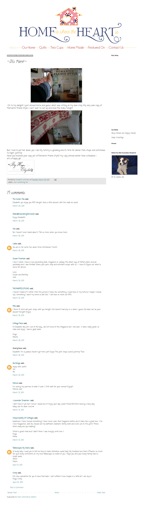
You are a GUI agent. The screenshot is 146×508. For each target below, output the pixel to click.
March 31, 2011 (18, 392)
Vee (14, 229)
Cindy (15, 473)
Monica (15, 383)
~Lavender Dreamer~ (21, 400)
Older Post (101, 492)
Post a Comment (16, 487)
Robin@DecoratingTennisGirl (24, 214)
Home (57, 492)
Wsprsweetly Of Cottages (23, 418)
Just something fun (20, 182)
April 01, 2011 (17, 465)
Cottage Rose (18, 323)
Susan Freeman (19, 258)
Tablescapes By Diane (21, 448)
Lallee (15, 243)
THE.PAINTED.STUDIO (21, 288)
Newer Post (12, 492)
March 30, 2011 (18, 221)
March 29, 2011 (18, 206)
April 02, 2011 (18, 482)
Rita (14, 306)
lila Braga (16, 363)
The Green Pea (18, 199)
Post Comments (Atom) (27, 497)
